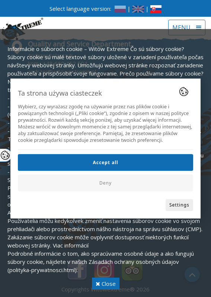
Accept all (105, 162)
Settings (179, 205)
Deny (105, 183)
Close (106, 283)
